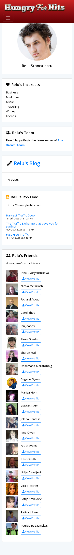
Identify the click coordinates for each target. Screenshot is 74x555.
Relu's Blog (27, 163)
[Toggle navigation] (8, 18)
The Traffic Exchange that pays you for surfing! (32, 224)
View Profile (30, 278)
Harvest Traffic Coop (20, 215)
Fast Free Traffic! (17, 234)
